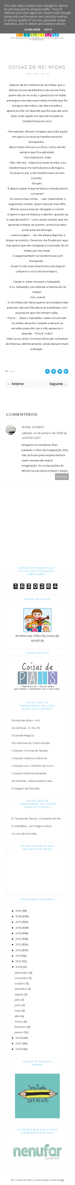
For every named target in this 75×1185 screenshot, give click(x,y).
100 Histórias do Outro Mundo (31, 743)
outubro (20, 983)
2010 (18, 961)
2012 (18, 950)
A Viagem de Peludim (26, 788)
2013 (18, 944)
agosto (19, 994)
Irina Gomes (33, 427)
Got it (48, 29)
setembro (21, 988)
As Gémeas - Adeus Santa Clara (32, 780)
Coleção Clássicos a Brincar (29, 758)
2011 (18, 955)
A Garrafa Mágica (23, 735)
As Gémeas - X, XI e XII (26, 727)
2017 (18, 921)
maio (18, 1010)
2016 (18, 927)
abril (17, 1016)
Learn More (32, 29)
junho (18, 1005)
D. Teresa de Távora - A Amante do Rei (36, 818)
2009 (19, 966)
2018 (18, 916)
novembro (21, 978)
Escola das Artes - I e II (26, 720)
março (19, 1021)
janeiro (19, 1032)
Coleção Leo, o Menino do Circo (33, 765)
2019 (18, 910)
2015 (18, 933)
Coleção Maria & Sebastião (29, 773)
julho (18, 999)
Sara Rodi (32, 74)
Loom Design (57, 1179)
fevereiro (21, 1026)
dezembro (22, 972)
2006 (19, 1049)
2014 (18, 938)
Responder (62, 476)
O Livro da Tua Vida (24, 833)
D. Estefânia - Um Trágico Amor (32, 826)
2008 (19, 1037)
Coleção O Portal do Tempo (30, 750)
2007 (19, 1043)
